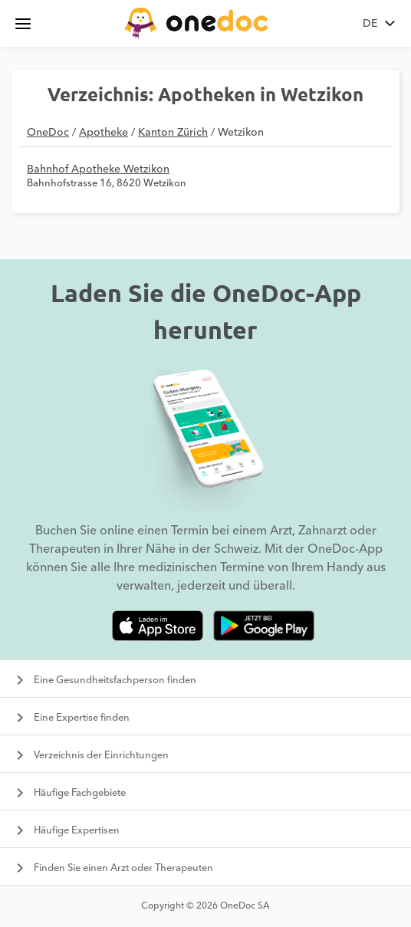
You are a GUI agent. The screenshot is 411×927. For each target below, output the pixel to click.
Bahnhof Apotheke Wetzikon (98, 169)
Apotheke (103, 132)
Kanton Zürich (173, 132)
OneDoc (48, 132)
